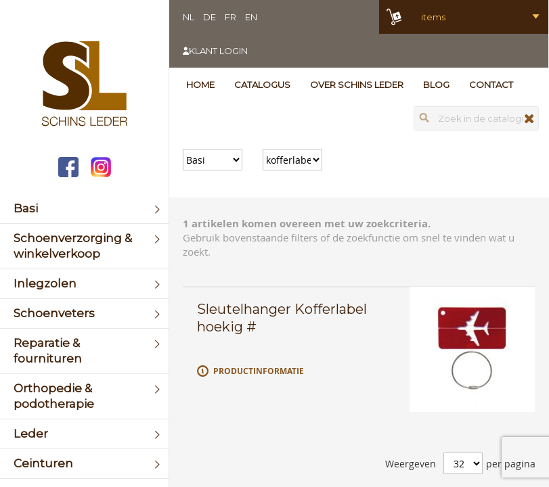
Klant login (218, 50)
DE (209, 16)
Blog (436, 84)
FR (230, 16)
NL (188, 16)
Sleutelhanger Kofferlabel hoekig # (282, 318)
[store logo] (84, 85)
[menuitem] (84, 208)
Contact (491, 84)
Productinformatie (258, 371)
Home (200, 84)
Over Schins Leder (356, 84)
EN (251, 16)
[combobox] (476, 118)
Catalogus (262, 84)
